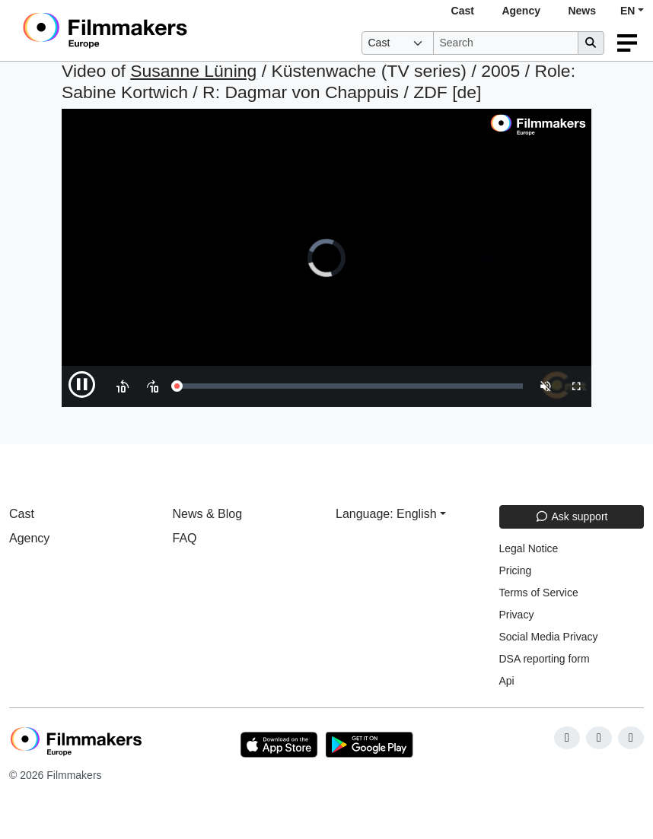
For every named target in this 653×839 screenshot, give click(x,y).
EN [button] (627, 11)
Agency (521, 11)
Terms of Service (538, 592)
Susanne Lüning (193, 71)
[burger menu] (627, 42)
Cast (462, 11)
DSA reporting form (544, 659)
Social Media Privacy (548, 637)
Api (506, 681)
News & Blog (208, 513)
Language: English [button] (386, 513)
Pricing (515, 570)
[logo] (142, 30)
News (582, 11)
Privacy (516, 615)
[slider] (349, 385)
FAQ (185, 538)
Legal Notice (529, 548)
